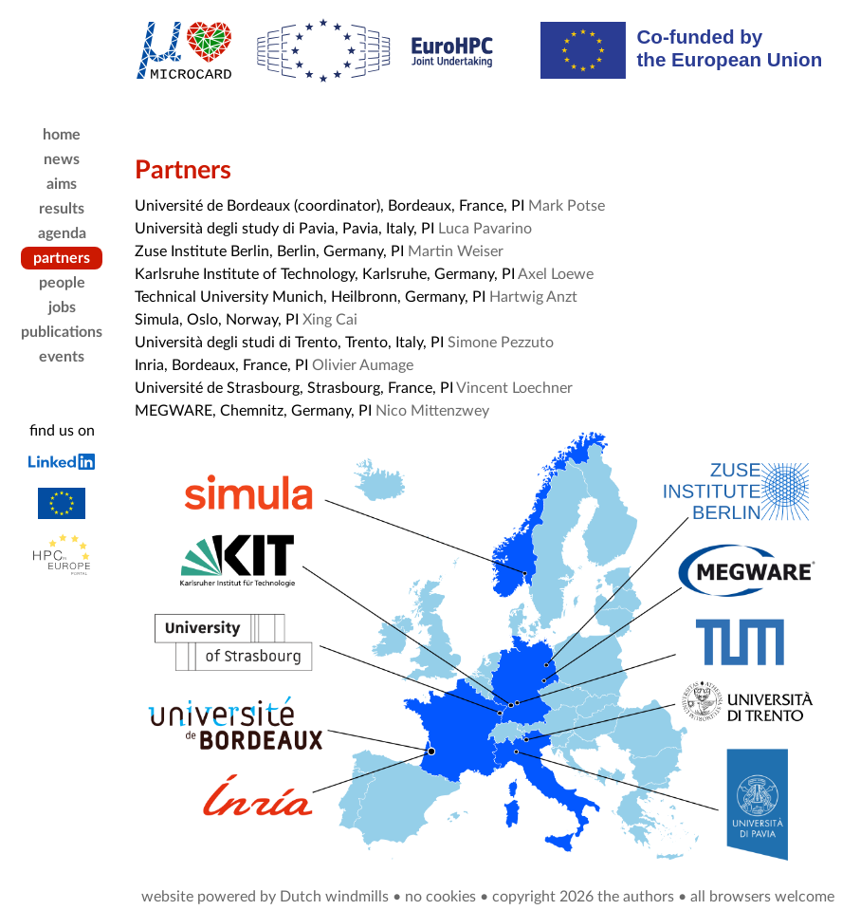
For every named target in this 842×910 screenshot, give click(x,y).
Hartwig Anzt (533, 297)
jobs (62, 307)
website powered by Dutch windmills (265, 896)
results (61, 208)
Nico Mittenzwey (432, 410)
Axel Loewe (556, 274)
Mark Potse (566, 206)
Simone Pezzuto (501, 342)
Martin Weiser (455, 251)
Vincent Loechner (514, 388)
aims (61, 184)
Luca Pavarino (485, 228)
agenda (62, 233)
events (61, 356)
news (62, 159)
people (62, 282)
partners (61, 258)
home (62, 134)
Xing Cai (329, 319)
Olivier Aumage (362, 365)
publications (61, 332)
